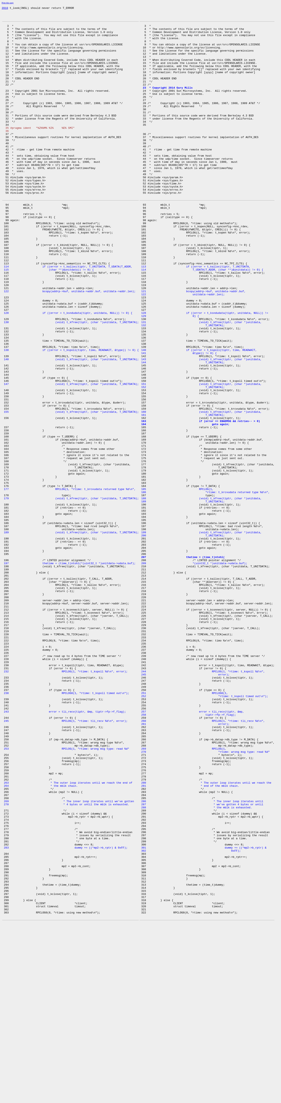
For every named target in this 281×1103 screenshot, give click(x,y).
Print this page (8, 3)
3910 (5, 8)
